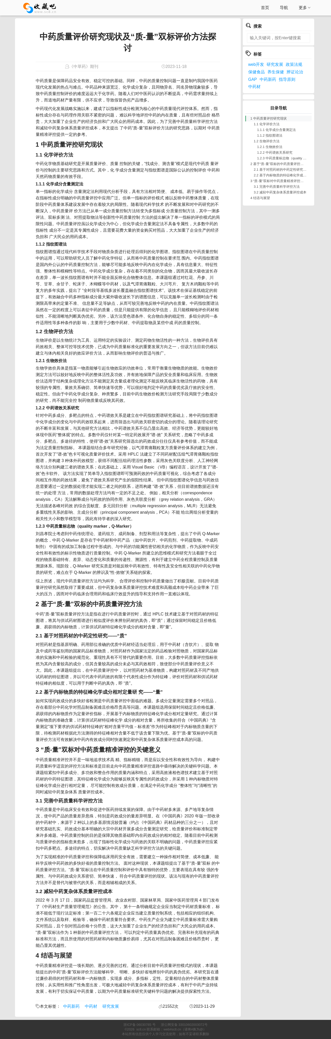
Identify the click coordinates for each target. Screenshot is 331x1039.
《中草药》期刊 (83, 66)
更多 (305, 7)
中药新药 (71, 1006)
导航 (284, 7)
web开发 (256, 64)
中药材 (91, 1006)
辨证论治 (295, 72)
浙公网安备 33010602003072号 (184, 1025)
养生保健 (275, 72)
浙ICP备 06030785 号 (139, 1025)
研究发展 (110, 1006)
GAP (252, 79)
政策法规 (294, 64)
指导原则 (287, 79)
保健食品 (256, 72)
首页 (265, 7)
